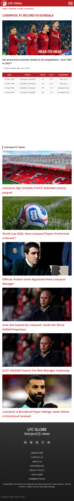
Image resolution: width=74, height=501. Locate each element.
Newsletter (37, 453)
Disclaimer (37, 474)
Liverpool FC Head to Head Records (22, 9)
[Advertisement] (37, 126)
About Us (37, 461)
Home (4, 9)
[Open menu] (70, 3)
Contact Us (37, 457)
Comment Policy (37, 478)
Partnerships (37, 466)
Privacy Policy (37, 470)
